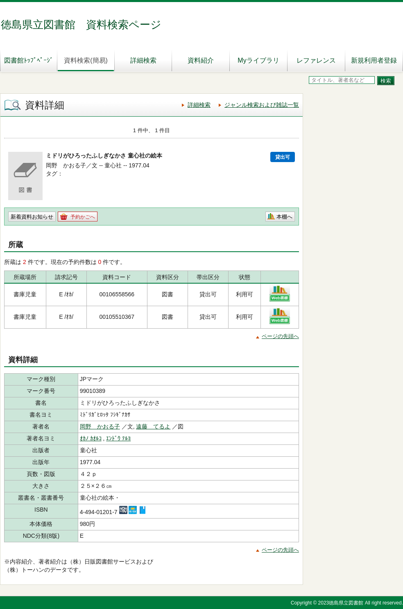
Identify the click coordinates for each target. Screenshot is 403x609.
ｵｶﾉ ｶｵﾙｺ (91, 438)
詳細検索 (143, 60)
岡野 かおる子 (100, 426)
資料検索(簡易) (86, 60)
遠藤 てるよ (153, 426)
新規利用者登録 (374, 60)
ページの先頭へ (280, 336)
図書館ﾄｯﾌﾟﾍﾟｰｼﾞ (28, 60)
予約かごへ (82, 217)
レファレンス (316, 60)
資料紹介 (201, 60)
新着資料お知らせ (32, 217)
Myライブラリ (258, 60)
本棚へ (284, 217)
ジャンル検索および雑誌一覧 (261, 105)
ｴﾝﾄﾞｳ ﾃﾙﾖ (118, 438)
